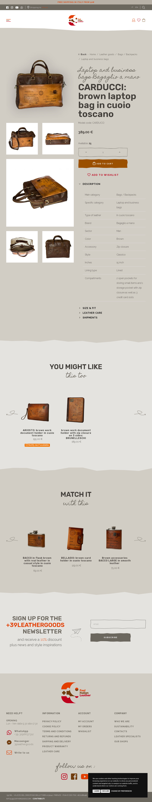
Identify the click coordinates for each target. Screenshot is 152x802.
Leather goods (106, 54)
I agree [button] (96, 791)
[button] (89, 184)
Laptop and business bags (95, 59)
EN (136, 7)
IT (132, 7)
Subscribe (110, 637)
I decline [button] (105, 791)
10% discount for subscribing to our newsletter (76, 2)
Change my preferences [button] (121, 791)
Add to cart (103, 163)
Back (82, 54)
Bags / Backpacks (127, 54)
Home (93, 54)
